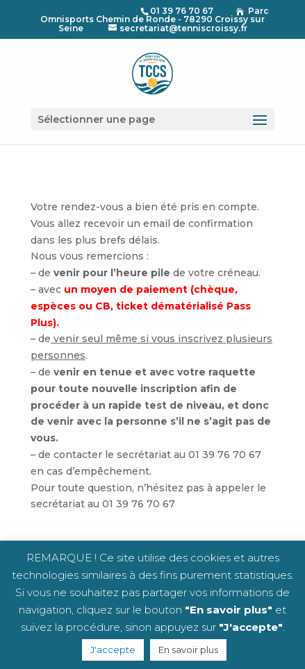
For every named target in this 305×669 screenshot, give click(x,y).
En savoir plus (188, 649)
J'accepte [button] (112, 649)
